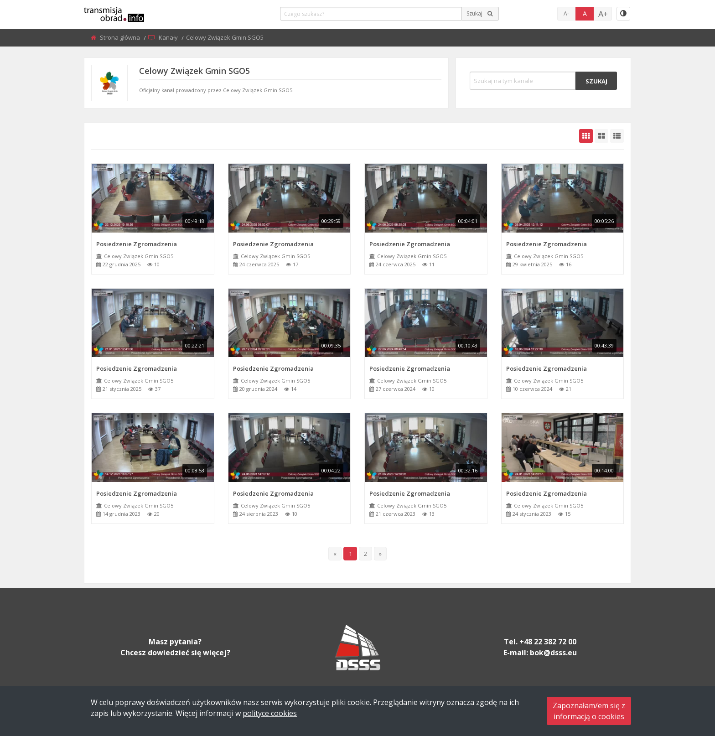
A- (566, 13)
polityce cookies (270, 713)
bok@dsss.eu (553, 653)
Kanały (169, 37)
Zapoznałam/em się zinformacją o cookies (589, 710)
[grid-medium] (601, 136)
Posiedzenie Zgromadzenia (136, 244)
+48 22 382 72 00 (547, 642)
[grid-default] (586, 136)
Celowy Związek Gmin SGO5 (138, 256)
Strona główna (120, 37)
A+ (603, 13)
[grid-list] (617, 136)
